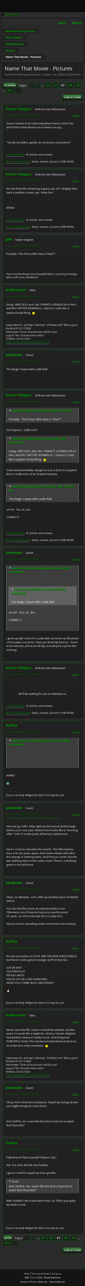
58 (70, 85)
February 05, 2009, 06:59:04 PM (22, 245)
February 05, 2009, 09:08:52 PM (22, 296)
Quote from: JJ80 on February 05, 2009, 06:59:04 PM (41, 410)
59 (77, 85)
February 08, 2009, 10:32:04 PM (22, 889)
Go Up (7, 1238)
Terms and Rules (40, 1273)
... (42, 85)
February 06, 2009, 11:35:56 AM (22, 674)
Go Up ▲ (56, 1273)
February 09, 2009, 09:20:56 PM (22, 1149)
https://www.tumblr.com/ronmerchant (28, 342)
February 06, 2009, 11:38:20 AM (22, 731)
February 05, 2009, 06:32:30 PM (22, 180)
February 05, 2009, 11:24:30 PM (22, 401)
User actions (72, 97)
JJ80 (9, 239)
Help (26, 1273)
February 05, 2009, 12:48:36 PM (22, 115)
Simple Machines (52, 1277)
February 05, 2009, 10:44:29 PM (22, 361)
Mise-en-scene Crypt (18, 161)
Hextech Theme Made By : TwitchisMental (42, 1281)
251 (9, 90)
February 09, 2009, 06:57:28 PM (22, 1021)
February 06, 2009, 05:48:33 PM (22, 814)
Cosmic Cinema (15, 154)
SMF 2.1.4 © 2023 (33, 1277)
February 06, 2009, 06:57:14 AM (22, 559)
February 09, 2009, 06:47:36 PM (22, 948)
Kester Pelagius (19, 109)
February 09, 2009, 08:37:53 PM (22, 1094)
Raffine (12, 725)
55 (47, 85)
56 (55, 85)
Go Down (10, 85)
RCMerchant (16, 290)
